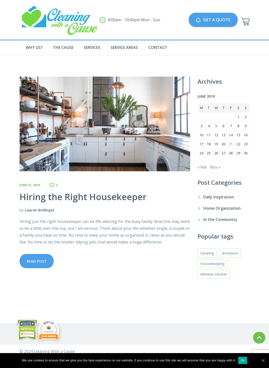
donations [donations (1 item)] (230, 253)
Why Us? (34, 47)
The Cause (63, 47)
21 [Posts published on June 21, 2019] (231, 144)
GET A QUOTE (213, 20)
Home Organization (222, 208)
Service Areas (124, 47)
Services (92, 47)
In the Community (220, 219)
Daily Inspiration (218, 197)
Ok (243, 360)
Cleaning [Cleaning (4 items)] (207, 253)
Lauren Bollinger (40, 209)
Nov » (215, 167)
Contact (157, 47)
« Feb (202, 167)
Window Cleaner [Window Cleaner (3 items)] (213, 274)
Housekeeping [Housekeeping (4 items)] (212, 263)
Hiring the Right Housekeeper (83, 197)
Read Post (37, 261)
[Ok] (262, 360)
